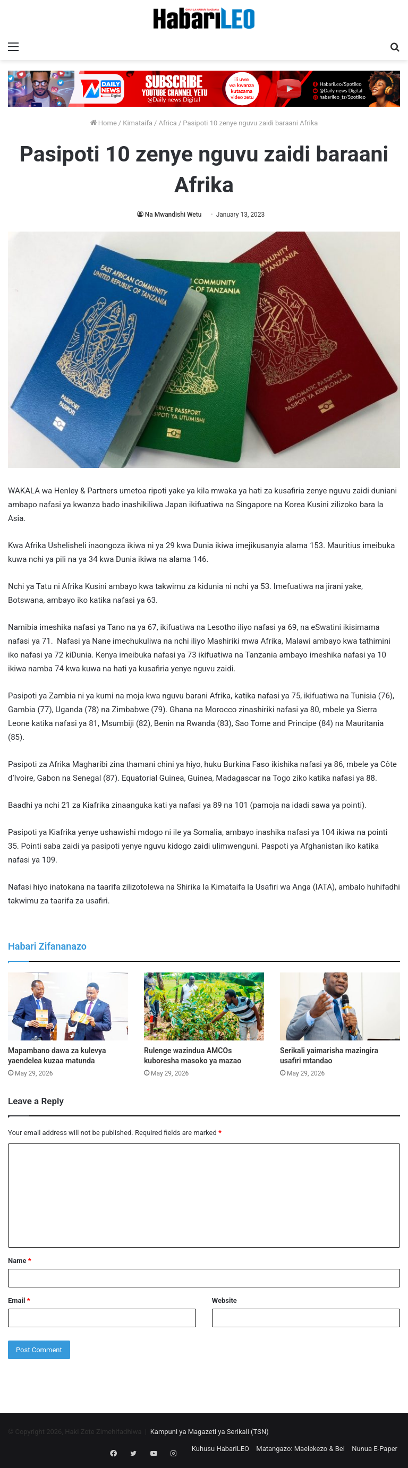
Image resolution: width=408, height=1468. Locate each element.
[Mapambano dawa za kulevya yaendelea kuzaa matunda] (68, 1006)
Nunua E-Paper (374, 1449)
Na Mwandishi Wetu (173, 214)
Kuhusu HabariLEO (220, 1449)
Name (19, 1261)
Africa (167, 123)
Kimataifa (137, 123)
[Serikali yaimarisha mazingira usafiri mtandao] (340, 1006)
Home (103, 123)
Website (224, 1300)
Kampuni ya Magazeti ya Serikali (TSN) (209, 1432)
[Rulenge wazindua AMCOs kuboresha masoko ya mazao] (204, 1006)
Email (19, 1300)
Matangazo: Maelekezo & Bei (300, 1449)
